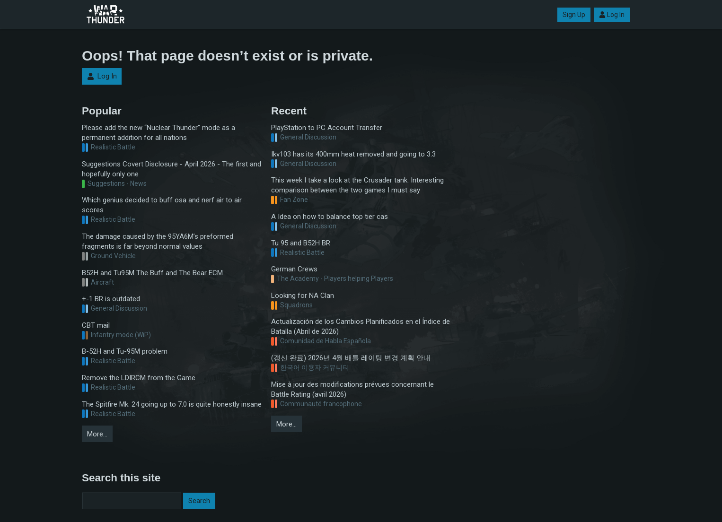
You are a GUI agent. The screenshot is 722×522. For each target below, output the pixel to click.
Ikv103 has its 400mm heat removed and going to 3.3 (353, 154)
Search (199, 500)
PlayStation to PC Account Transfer (326, 127)
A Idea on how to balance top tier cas (329, 216)
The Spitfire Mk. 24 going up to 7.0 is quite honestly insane (172, 404)
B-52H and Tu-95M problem (124, 351)
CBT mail (96, 325)
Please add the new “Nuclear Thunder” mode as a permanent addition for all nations (158, 132)
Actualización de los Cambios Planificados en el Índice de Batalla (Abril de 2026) (360, 326)
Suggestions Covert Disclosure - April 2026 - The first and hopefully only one (171, 169)
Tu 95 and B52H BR (300, 243)
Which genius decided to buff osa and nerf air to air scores (162, 205)
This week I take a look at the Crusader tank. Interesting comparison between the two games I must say (357, 185)
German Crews (294, 269)
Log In (612, 14)
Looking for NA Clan (302, 295)
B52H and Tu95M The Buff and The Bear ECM (152, 273)
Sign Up (574, 14)
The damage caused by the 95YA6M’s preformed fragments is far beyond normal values (157, 241)
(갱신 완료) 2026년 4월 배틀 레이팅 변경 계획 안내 (351, 358)
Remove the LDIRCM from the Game (138, 378)
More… (97, 434)
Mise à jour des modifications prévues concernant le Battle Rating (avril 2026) (352, 389)
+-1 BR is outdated (111, 299)
